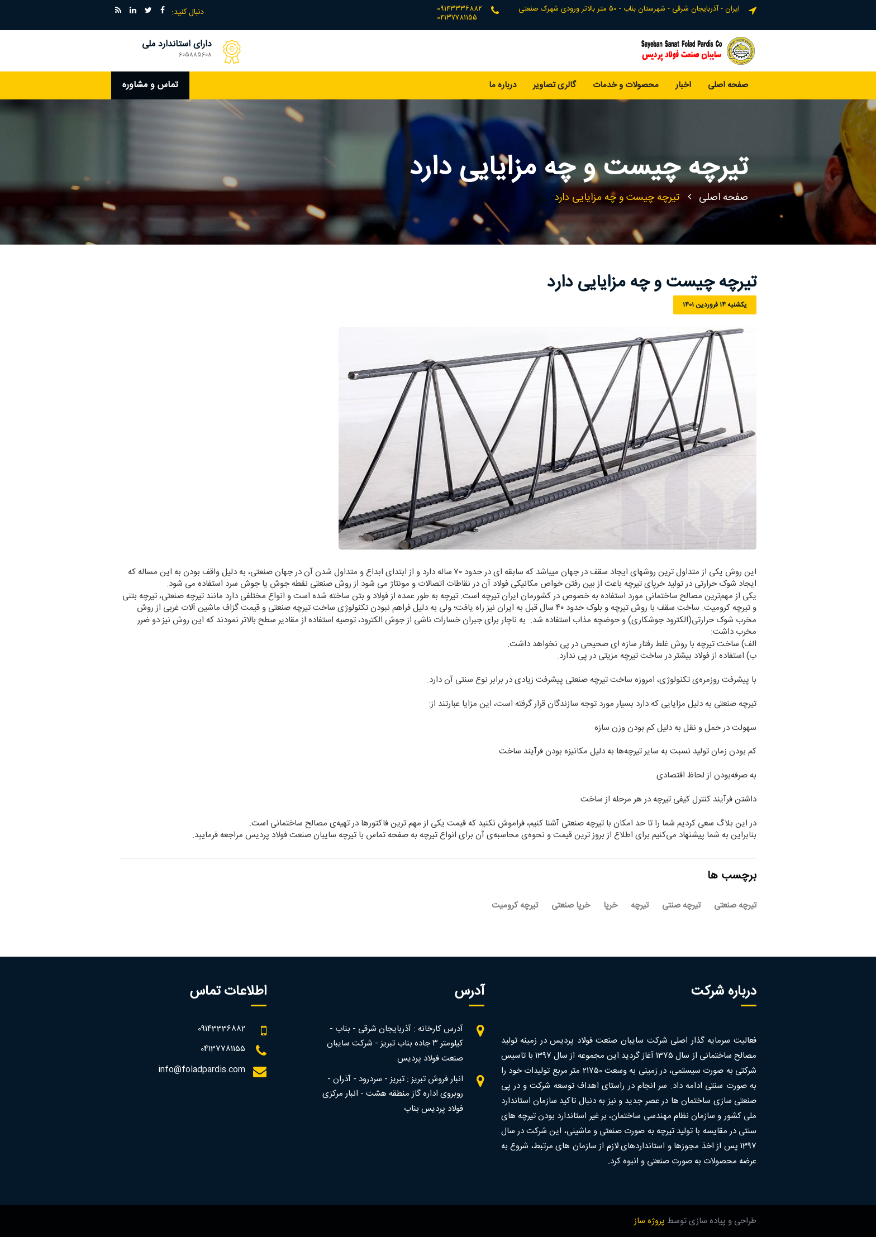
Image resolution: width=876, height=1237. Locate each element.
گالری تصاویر (554, 85)
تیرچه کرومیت (515, 906)
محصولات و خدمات (626, 85)
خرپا (610, 906)
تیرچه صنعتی (735, 906)
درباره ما (502, 85)
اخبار (683, 85)
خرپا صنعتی (570, 906)
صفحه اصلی (728, 85)
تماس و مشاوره (150, 85)
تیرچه (640, 906)
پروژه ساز (649, 1221)
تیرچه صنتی (681, 906)
